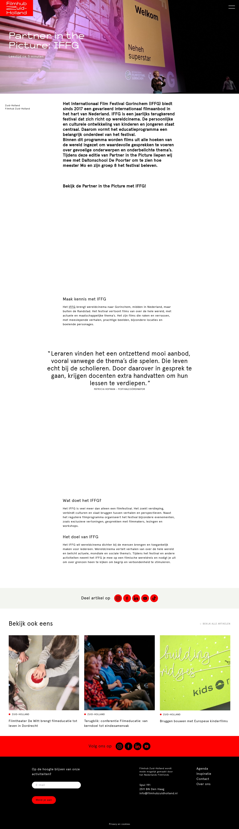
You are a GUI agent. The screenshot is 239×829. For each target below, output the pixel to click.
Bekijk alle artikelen (215, 624)
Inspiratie (203, 773)
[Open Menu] (232, 7)
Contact (202, 779)
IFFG (72, 307)
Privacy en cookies (119, 824)
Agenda (202, 768)
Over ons (203, 784)
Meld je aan (44, 800)
